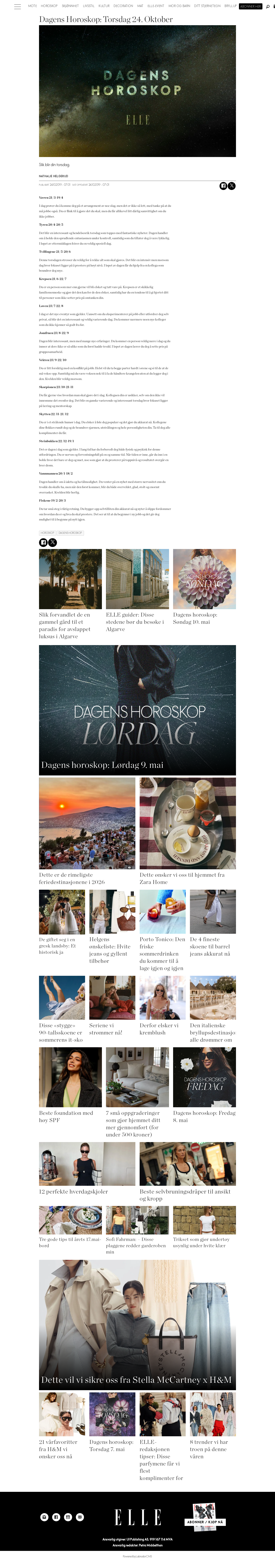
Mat (140, 6)
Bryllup (231, 6)
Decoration (123, 6)
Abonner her (250, 7)
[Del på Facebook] (223, 186)
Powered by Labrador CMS (137, 1556)
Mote (32, 6)
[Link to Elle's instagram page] (44, 1517)
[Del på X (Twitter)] (232, 186)
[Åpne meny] (17, 5)
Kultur (104, 6)
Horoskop (49, 6)
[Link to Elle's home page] (137, 1517)
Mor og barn (179, 6)
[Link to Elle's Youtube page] (68, 1517)
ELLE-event (156, 6)
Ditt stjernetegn (207, 6)
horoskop (47, 533)
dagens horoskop (70, 533)
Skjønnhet (70, 6)
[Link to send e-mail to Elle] (80, 1517)
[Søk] (268, 7)
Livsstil (89, 6)
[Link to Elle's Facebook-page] (56, 1517)
